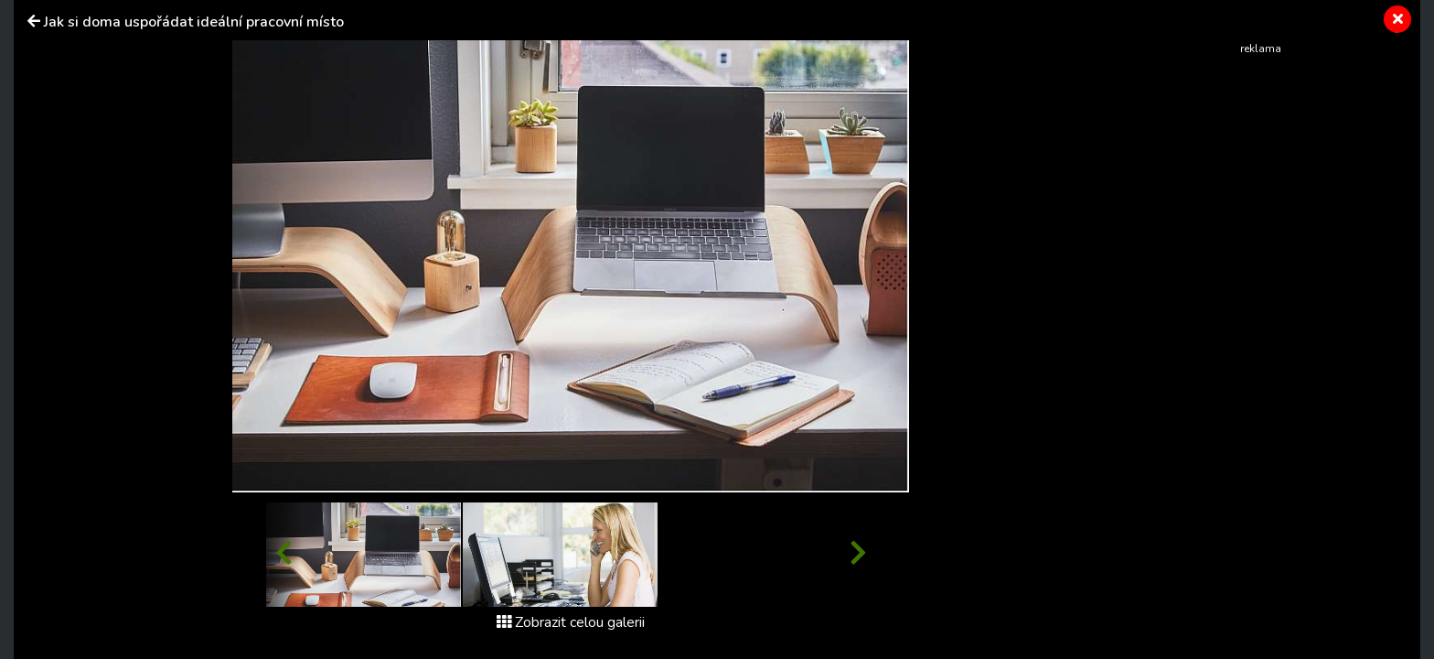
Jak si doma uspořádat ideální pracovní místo (194, 22)
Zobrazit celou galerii (571, 622)
